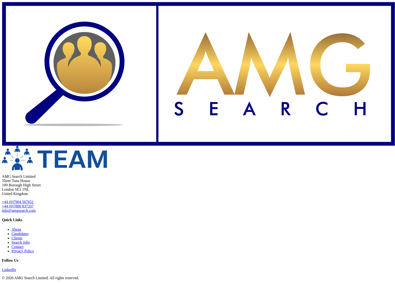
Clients (17, 238)
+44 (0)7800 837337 (18, 206)
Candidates (20, 234)
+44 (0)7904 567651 (18, 202)
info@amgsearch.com (19, 210)
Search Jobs (21, 242)
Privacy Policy (23, 251)
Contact (18, 247)
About (16, 229)
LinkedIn (9, 270)
